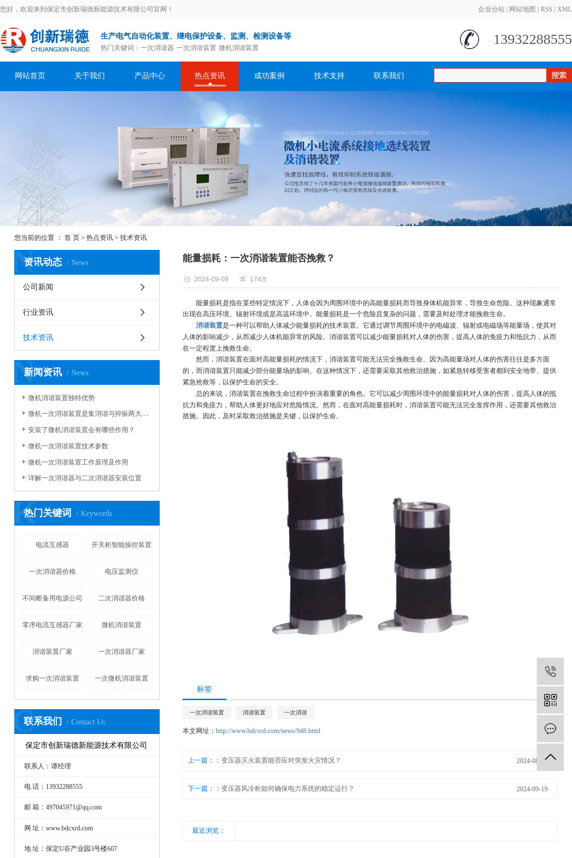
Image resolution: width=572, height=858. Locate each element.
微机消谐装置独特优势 (61, 398)
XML (564, 9)
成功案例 (269, 76)
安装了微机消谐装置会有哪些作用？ (81, 430)
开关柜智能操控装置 (122, 544)
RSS (546, 9)
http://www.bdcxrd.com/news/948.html (268, 730)
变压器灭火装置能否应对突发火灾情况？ (281, 760)
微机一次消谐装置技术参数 (68, 446)
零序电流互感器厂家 (52, 625)
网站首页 (30, 76)
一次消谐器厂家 (121, 651)
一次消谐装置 (196, 48)
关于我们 (89, 76)
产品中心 (149, 76)
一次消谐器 (157, 48)
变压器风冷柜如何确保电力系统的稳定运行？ (288, 788)
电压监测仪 (121, 571)
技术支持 (329, 76)
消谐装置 (254, 712)
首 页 (72, 237)
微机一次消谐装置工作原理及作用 (78, 462)
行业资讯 (38, 312)
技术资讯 (133, 237)
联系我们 (389, 76)
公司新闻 (38, 287)
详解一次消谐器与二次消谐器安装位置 (85, 478)
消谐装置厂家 (52, 651)
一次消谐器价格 (52, 571)
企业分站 (491, 9)
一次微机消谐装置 (121, 678)
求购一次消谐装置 (52, 678)
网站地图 (522, 9)
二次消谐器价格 (121, 598)
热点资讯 (209, 76)
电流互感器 (52, 544)
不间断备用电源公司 (52, 598)
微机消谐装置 (239, 48)
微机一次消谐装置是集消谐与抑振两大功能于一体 (90, 413)
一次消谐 (295, 712)
